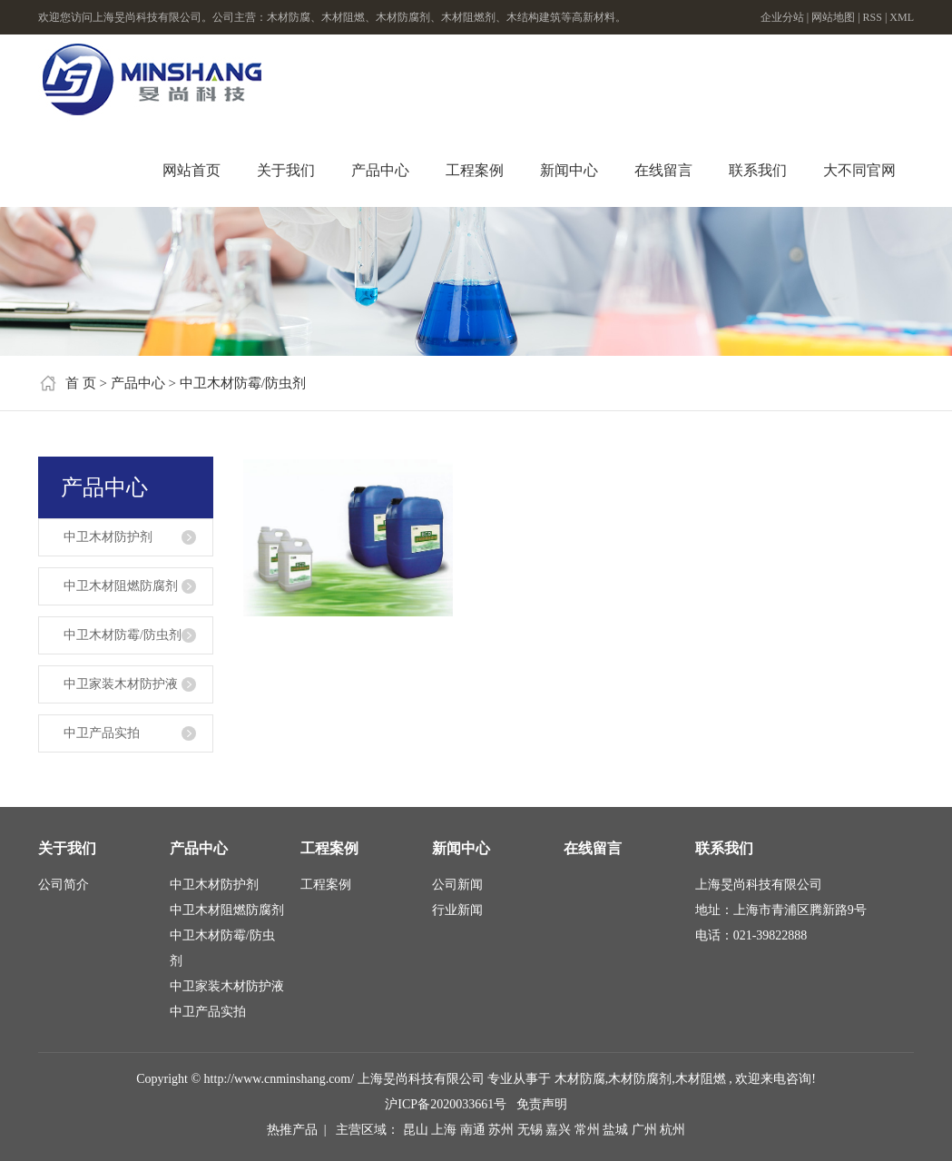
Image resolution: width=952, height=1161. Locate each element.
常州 (589, 1129)
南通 (474, 1129)
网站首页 (191, 170)
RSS (872, 17)
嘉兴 (559, 1129)
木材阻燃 (700, 1079)
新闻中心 (569, 170)
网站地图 (834, 17)
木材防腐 (580, 1079)
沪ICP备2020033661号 (445, 1104)
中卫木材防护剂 (108, 537)
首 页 (80, 383)
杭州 (672, 1129)
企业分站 (782, 17)
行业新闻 (457, 910)
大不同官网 (859, 170)
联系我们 (758, 170)
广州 (646, 1129)
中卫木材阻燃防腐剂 (121, 586)
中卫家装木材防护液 (121, 684)
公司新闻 (457, 884)
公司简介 (63, 884)
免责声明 (541, 1104)
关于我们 (286, 170)
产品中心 (380, 170)
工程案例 (475, 170)
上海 (445, 1129)
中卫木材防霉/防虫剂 (243, 383)
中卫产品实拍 (102, 733)
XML (901, 17)
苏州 (502, 1129)
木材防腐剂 (640, 1079)
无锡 (531, 1129)
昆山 (417, 1129)
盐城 (617, 1129)
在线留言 (663, 170)
